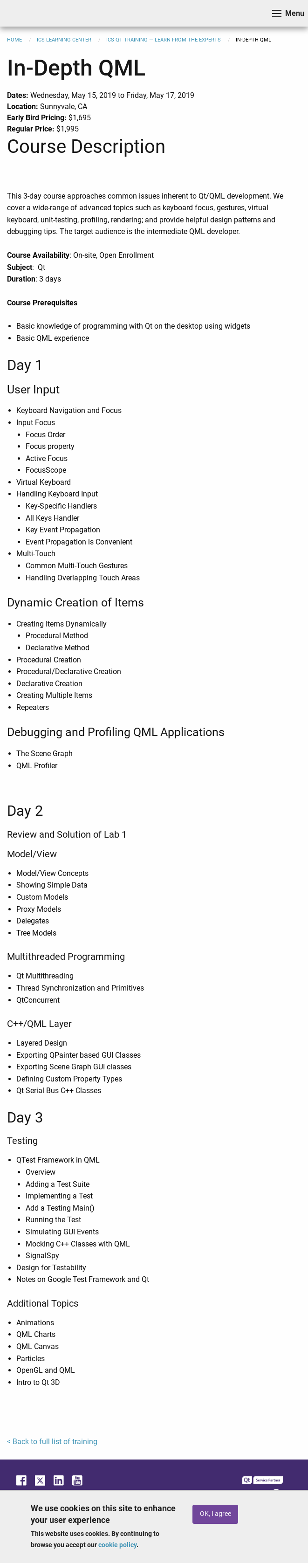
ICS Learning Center (64, 40)
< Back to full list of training (52, 1441)
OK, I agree (215, 1514)
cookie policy (117, 1545)
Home (14, 40)
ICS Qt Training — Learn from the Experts (163, 40)
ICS (21, 13)
